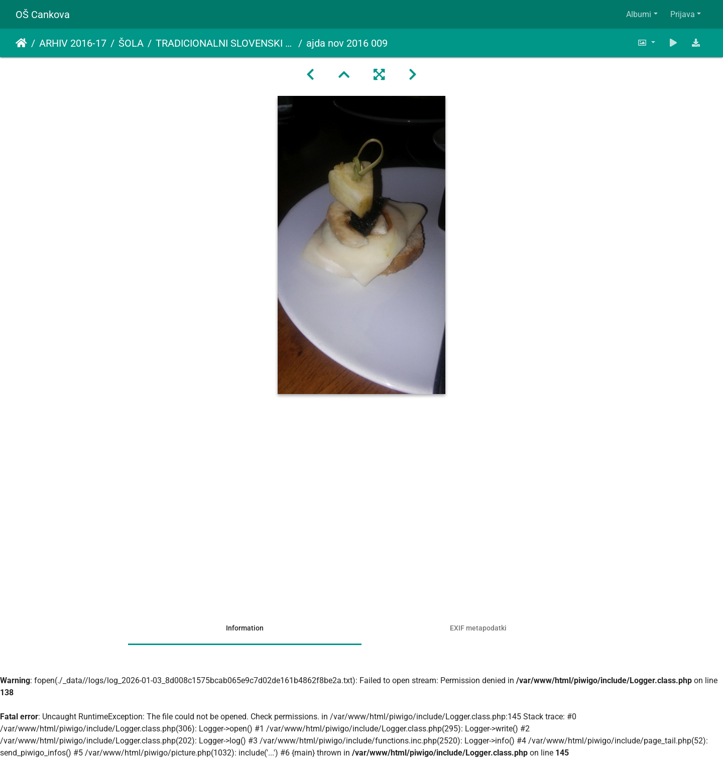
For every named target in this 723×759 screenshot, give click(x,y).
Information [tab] (245, 628)
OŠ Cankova (43, 15)
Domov (21, 43)
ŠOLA (131, 43)
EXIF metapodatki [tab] (478, 628)
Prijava (682, 14)
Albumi (638, 14)
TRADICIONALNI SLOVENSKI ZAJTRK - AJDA (225, 43)
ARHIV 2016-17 (72, 43)
